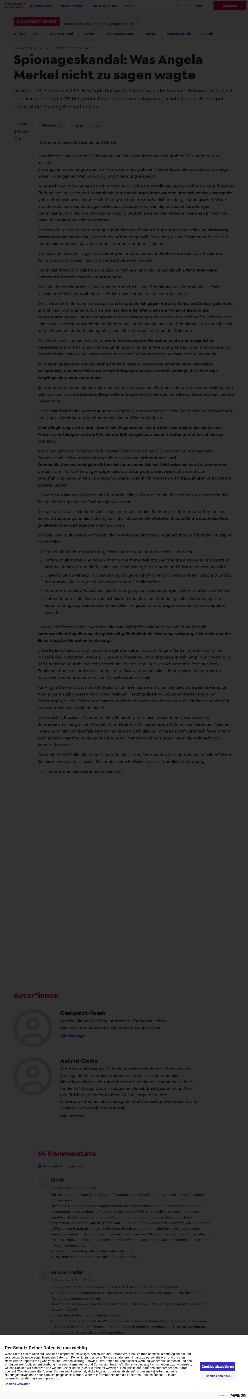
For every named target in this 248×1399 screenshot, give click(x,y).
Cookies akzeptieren (218, 1367)
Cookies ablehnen (218, 1376)
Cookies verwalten (17, 1384)
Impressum (50, 1378)
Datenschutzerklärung (20, 1378)
